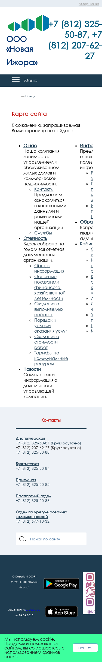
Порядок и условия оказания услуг (50, 325)
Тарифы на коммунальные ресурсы (51, 358)
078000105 (33, 609)
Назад (30, 96)
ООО (16, 39)
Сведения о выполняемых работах (48, 309)
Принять (85, 648)
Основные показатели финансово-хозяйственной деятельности (50, 287)
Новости (32, 369)
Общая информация (49, 268)
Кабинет (89, 243)
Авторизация (89, 4)
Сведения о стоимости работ (46, 342)
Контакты (44, 189)
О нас (30, 145)
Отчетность (35, 238)
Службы (43, 233)
